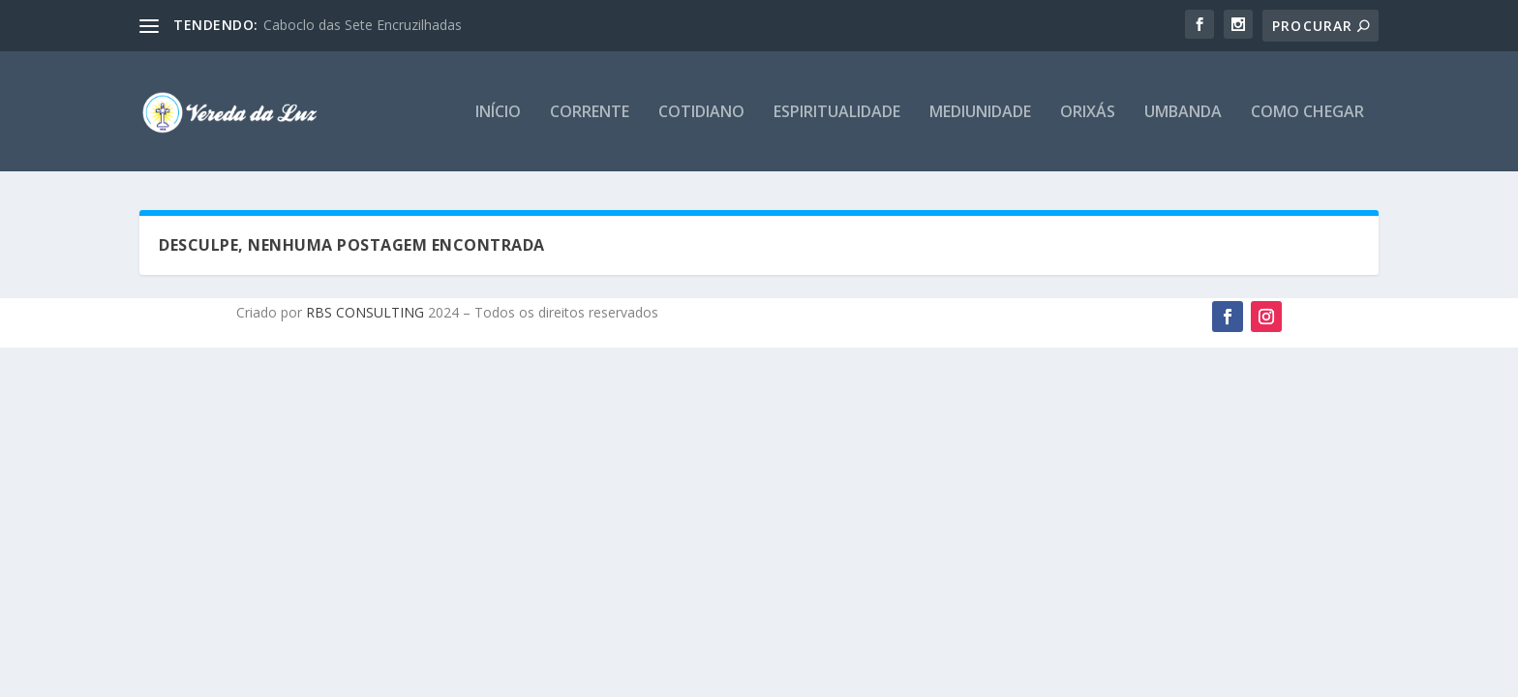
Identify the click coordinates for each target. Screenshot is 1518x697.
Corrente (589, 113)
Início (498, 113)
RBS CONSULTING (363, 312)
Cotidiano (701, 113)
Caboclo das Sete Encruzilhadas (362, 24)
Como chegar (1307, 113)
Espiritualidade (837, 113)
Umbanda (1183, 113)
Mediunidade (980, 113)
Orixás (1087, 113)
